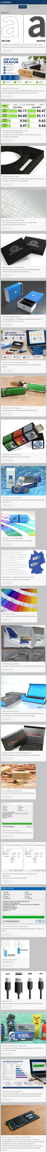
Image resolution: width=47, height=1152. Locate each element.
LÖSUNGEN (34, 7)
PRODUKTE (11, 7)
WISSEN (23, 7)
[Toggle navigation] (44, 2)
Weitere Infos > (7, 50)
